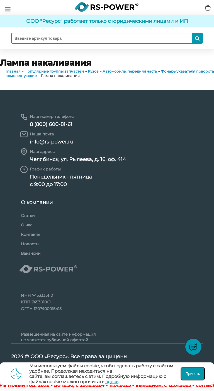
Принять (193, 374)
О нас (26, 224)
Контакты (30, 234)
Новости (30, 243)
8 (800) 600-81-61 (51, 124)
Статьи (28, 215)
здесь (111, 381)
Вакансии (31, 253)
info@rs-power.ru (51, 142)
